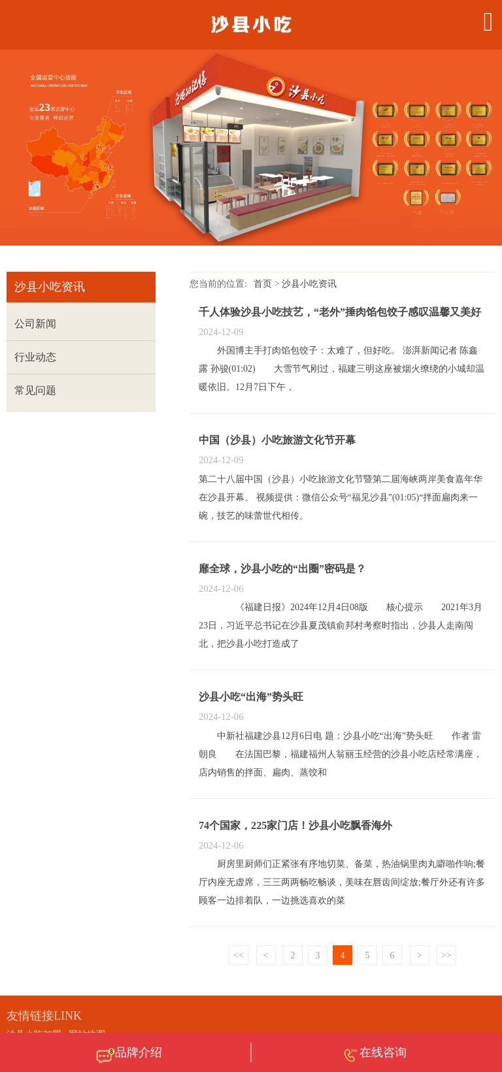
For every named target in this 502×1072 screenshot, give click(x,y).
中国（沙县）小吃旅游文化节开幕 (277, 440)
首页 (263, 284)
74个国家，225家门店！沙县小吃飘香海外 (295, 825)
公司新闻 (35, 323)
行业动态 (35, 357)
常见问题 (35, 390)
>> (446, 955)
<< (238, 955)
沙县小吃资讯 (309, 284)
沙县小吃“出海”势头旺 (251, 696)
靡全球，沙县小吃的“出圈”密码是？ (282, 568)
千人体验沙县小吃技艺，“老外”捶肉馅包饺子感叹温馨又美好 (340, 311)
